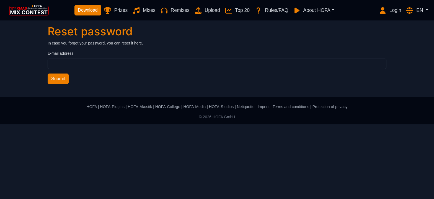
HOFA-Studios (221, 106)
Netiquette (246, 106)
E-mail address (60, 53)
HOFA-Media (194, 106)
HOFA (92, 106)
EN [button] (414, 10)
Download (88, 10)
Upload (207, 10)
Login (390, 10)
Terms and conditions (291, 106)
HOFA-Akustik (140, 106)
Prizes (116, 10)
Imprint (264, 106)
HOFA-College (167, 106)
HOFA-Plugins (112, 106)
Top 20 (237, 10)
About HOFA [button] (311, 10)
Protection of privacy (330, 106)
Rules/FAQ (271, 10)
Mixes (144, 10)
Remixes (175, 10)
